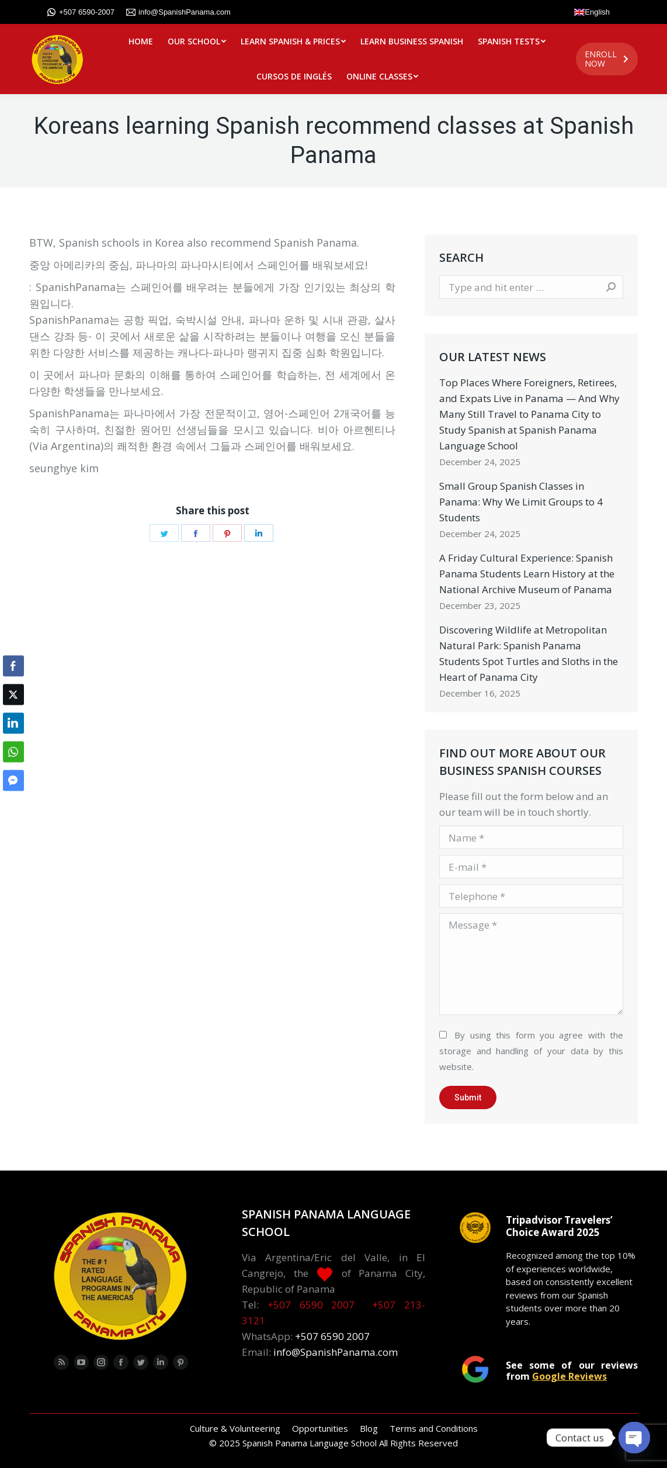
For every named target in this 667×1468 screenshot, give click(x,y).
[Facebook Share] (13, 666)
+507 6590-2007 (80, 12)
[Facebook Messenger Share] (13, 780)
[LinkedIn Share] (13, 723)
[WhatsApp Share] (13, 752)
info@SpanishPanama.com (178, 12)
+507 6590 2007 (311, 1304)
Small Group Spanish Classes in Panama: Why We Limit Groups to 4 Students (521, 501)
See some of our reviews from (572, 1370)
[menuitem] (140, 41)
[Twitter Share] (13, 694)
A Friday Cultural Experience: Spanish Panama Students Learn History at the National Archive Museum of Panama (526, 573)
